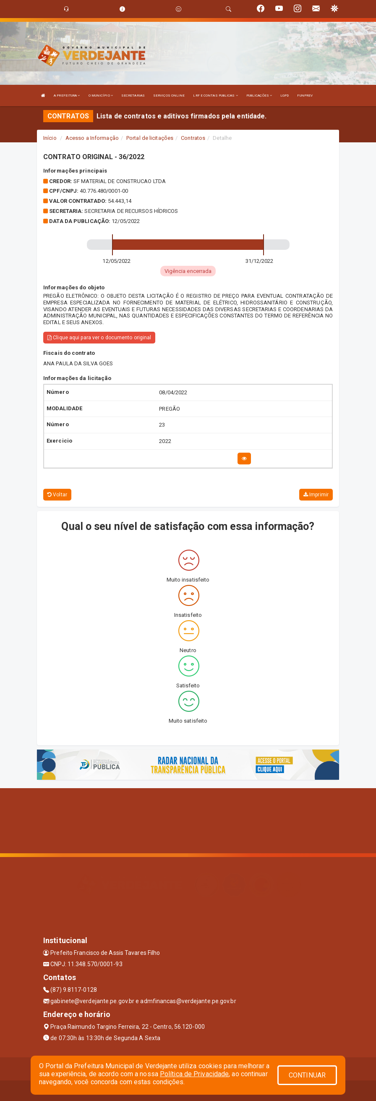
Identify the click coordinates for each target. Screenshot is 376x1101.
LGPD (284, 95)
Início (50, 138)
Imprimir (316, 495)
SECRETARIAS (133, 95)
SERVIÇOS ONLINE (169, 95)
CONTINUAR (307, 1075)
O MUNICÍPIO (101, 95)
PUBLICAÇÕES (259, 95)
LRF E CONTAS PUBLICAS (215, 95)
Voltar (57, 495)
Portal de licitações (149, 138)
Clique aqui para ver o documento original (99, 338)
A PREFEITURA (67, 95)
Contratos (193, 138)
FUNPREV (305, 95)
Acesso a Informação (92, 138)
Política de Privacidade (194, 1074)
